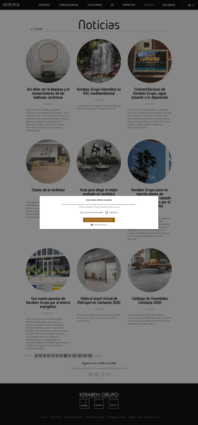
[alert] (99, 212)
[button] (99, 212)
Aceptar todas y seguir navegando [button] (99, 220)
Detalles (117, 207)
